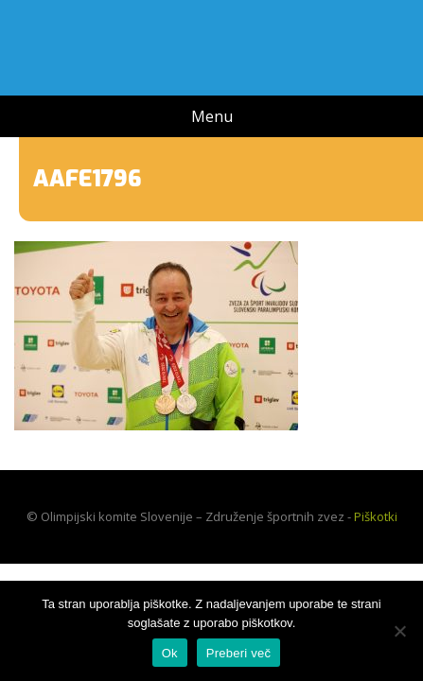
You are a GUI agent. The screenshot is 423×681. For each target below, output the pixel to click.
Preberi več (239, 653)
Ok (170, 653)
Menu (212, 116)
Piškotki (375, 516)
